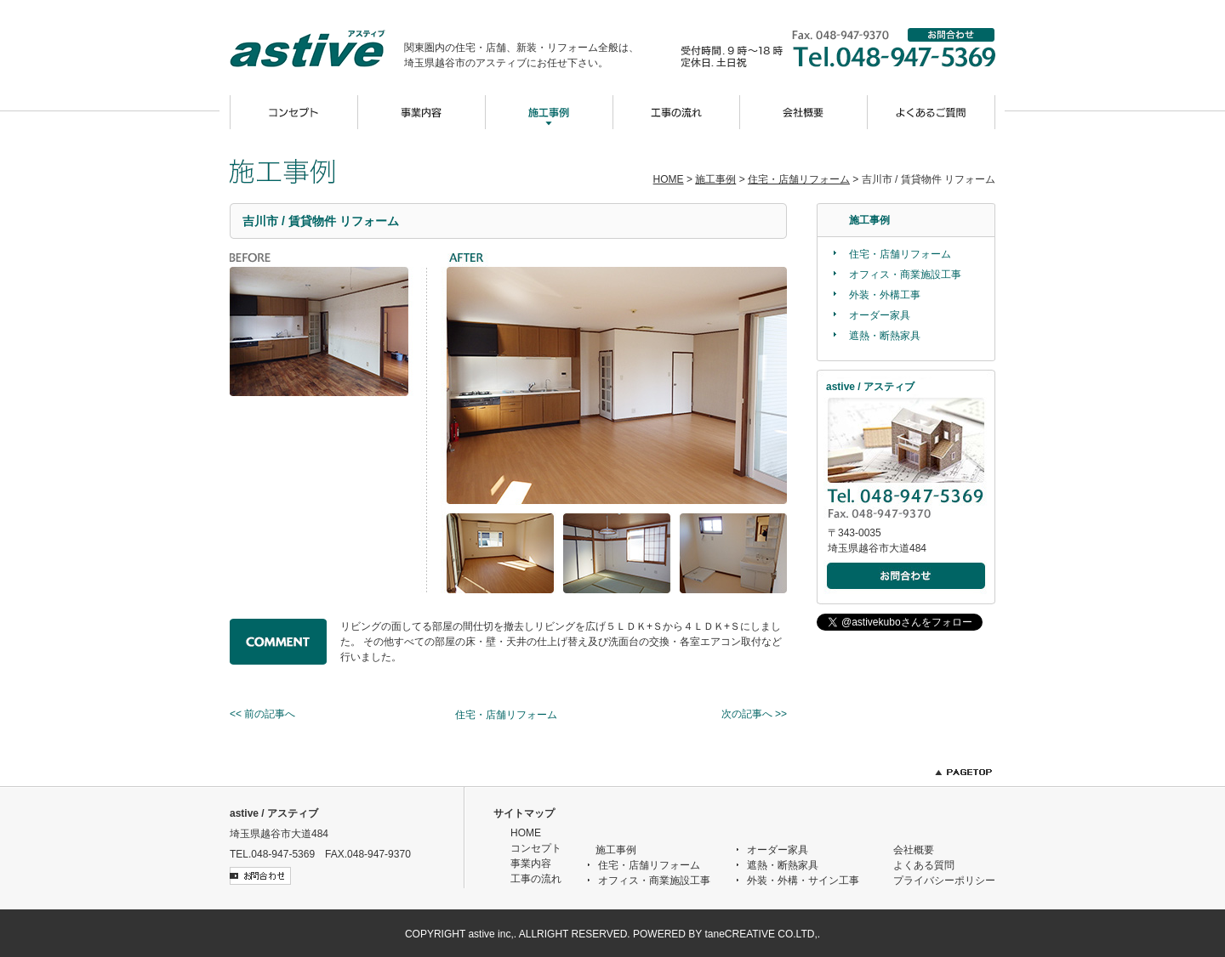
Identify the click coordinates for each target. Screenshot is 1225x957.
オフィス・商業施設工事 (905, 274)
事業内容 (421, 112)
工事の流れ (676, 112)
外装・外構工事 (884, 295)
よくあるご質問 (931, 112)
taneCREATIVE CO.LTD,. (762, 934)
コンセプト (293, 112)
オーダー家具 (879, 315)
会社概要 (804, 112)
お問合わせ (952, 35)
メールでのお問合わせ (907, 576)
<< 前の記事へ (262, 714)
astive (317, 48)
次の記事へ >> (754, 714)
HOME (668, 179)
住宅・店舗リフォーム (799, 179)
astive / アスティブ (274, 813)
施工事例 (548, 112)
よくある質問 (923, 865)
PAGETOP (963, 772)
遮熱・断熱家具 (884, 336)
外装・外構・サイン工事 (803, 880)
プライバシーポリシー (944, 880)
